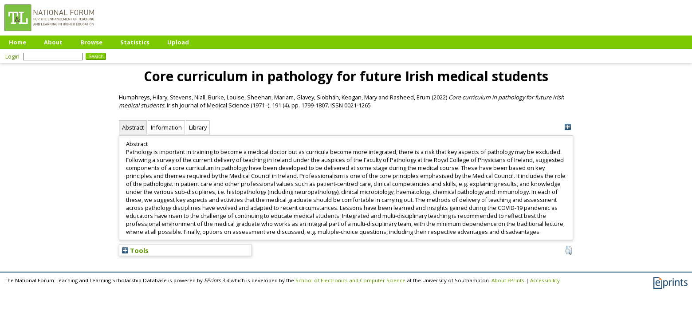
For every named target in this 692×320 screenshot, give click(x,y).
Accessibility (545, 280)
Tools (135, 250)
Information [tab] (166, 127)
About (53, 42)
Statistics (134, 42)
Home (17, 42)
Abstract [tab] (133, 127)
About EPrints (507, 280)
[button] (568, 250)
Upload (178, 42)
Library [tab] (198, 127)
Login (12, 56)
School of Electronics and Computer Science (350, 280)
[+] (567, 127)
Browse (91, 42)
